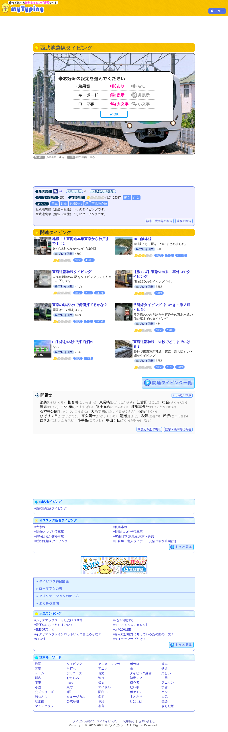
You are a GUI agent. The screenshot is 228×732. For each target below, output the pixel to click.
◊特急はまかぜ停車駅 (49, 536)
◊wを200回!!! (122, 629)
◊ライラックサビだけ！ (129, 639)
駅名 (38, 678)
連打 (101, 678)
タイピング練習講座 (54, 581)
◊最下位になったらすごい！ (53, 625)
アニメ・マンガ (109, 664)
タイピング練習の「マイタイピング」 (95, 722)
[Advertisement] (114, 29)
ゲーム (39, 673)
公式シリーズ (44, 692)
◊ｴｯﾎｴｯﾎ (39, 639)
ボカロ (134, 664)
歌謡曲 (39, 701)
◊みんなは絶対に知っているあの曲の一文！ (143, 634)
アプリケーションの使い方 (59, 596)
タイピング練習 (141, 673)
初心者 (134, 683)
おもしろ (73, 678)
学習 (164, 687)
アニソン (167, 683)
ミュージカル (76, 697)
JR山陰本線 (142, 239)
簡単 (164, 664)
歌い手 (134, 687)
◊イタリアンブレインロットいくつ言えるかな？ (67, 634)
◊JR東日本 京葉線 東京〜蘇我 (133, 536)
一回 (164, 678)
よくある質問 (49, 603)
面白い (103, 692)
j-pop (70, 683)
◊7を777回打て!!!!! (126, 620)
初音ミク (136, 678)
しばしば (136, 701)
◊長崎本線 (120, 527)
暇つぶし (41, 697)
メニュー (217, 10)
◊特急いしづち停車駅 (49, 532)
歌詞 (38, 664)
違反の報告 (184, 221)
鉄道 (64, 204)
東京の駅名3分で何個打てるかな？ (79, 305)
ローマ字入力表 (50, 588)
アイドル (104, 687)
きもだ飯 (167, 706)
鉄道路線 (76, 204)
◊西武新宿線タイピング (50, 508)
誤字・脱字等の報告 (159, 221)
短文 (127, 197)
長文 (101, 673)
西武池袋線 (99, 204)
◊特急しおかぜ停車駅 (128, 532)
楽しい (166, 673)
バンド (166, 692)
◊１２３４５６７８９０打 (131, 625)
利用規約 (128, 722)
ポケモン (136, 692)
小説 (38, 687)
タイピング (74, 664)
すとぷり (136, 697)
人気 (164, 697)
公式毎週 (73, 701)
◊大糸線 (39, 527)
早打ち (71, 668)
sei (60, 191)
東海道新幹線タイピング (71, 272)
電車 (54, 204)
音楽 (38, 668)
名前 (101, 697)
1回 (69, 692)
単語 (101, 701)
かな (136, 197)
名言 (101, 706)
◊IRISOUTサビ (44, 629)
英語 (164, 701)
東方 (70, 687)
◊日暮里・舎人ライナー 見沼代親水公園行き (145, 541)
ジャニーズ (74, 673)
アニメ (103, 668)
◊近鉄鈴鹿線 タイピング (51, 541)
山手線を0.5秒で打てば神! (72, 342)
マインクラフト (46, 706)
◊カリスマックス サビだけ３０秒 (58, 620)
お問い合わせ (147, 722)
